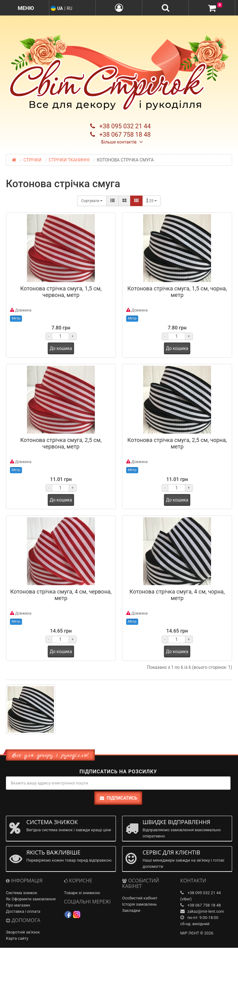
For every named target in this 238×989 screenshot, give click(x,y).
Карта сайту (17, 938)
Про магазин (18, 905)
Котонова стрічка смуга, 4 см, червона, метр (61, 594)
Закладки (131, 910)
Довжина (20, 310)
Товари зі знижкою (82, 892)
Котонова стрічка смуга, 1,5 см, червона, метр (61, 291)
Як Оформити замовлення (30, 899)
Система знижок (21, 892)
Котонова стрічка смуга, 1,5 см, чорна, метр (177, 291)
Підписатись (118, 798)
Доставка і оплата (23, 911)
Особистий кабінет (139, 898)
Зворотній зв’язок (23, 932)
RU (69, 8)
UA (60, 8)
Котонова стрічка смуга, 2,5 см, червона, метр (61, 443)
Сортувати (92, 201)
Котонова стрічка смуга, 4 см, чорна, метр (177, 594)
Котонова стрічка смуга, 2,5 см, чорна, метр (177, 443)
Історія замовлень (139, 904)
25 (151, 200)
